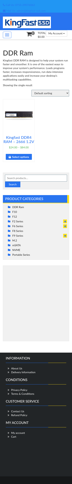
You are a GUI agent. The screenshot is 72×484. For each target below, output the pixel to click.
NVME (16, 250)
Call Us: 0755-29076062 (19, 4)
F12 (14, 216)
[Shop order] (50, 93)
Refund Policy (19, 415)
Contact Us (17, 411)
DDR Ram (18, 207)
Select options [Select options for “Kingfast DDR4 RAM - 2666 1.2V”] (20, 156)
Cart (13, 436)
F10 (14, 211)
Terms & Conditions (22, 393)
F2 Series (17, 221)
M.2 (14, 240)
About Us (16, 368)
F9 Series (17, 235)
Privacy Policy (19, 390)
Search (13, 184)
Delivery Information (23, 372)
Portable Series (21, 254)
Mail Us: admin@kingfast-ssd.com (24, 10)
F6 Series (17, 226)
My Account (56, 33)
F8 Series (17, 230)
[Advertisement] (36, 303)
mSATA (16, 245)
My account (18, 432)
